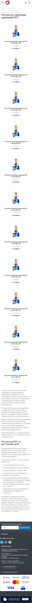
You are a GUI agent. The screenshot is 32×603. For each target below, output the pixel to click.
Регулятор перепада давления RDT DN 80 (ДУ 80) (16, 142)
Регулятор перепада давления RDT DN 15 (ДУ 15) (16, 376)
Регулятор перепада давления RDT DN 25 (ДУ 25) (16, 309)
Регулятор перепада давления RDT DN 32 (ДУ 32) (16, 276)
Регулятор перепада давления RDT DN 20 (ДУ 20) (16, 343)
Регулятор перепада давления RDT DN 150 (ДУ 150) (16, 42)
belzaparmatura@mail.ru (10, 572)
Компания (4, 534)
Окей (25, 599)
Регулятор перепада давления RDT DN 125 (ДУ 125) (16, 75)
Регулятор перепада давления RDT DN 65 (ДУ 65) (16, 176)
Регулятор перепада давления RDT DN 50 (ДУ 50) (16, 209)
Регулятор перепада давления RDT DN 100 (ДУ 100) (16, 109)
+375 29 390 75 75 (9, 567)
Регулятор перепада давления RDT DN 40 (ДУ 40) (16, 242)
